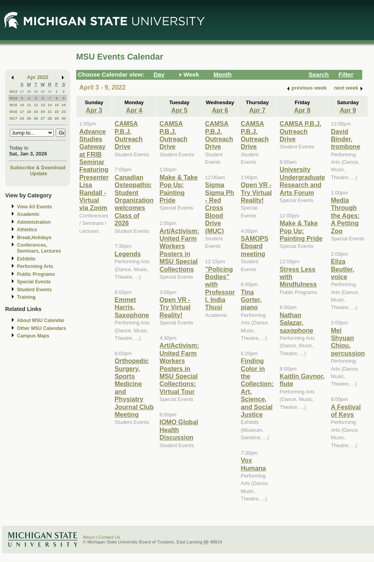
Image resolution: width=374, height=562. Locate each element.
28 (29, 91)
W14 (13, 98)
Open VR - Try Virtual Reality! (175, 307)
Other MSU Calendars (41, 328)
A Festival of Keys (346, 410)
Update (38, 173)
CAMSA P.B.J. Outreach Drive (129, 135)
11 (29, 105)
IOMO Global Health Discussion (178, 429)
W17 (13, 118)
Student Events (34, 289)
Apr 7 (257, 110)
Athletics (27, 229)
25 (29, 118)
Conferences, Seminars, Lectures (39, 248)
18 (29, 111)
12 (36, 105)
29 (36, 91)
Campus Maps (33, 336)
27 (22, 91)
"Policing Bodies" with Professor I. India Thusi (220, 288)
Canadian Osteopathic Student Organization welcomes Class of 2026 (134, 200)
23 (64, 111)
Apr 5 (179, 110)
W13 (13, 91)
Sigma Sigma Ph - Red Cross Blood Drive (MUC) (219, 207)
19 (36, 111)
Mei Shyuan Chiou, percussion (348, 342)
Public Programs (36, 274)
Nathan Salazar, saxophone (296, 322)
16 (64, 105)
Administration (33, 222)
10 (22, 105)
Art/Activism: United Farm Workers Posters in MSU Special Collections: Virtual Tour (179, 368)
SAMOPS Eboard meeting (254, 246)
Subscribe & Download (37, 167)
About (89, 537)
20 (43, 111)
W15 (13, 105)
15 (56, 105)
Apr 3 (94, 110)
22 (56, 111)
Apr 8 (302, 110)
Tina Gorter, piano (251, 299)
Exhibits (26, 259)
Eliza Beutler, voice (342, 269)
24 (22, 118)
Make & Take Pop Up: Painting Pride (178, 189)
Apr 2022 (38, 77)
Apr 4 (134, 110)
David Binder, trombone (346, 139)
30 (43, 91)
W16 (13, 111)
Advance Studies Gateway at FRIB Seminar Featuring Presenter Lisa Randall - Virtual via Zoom (94, 170)
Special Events (33, 282)
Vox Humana (253, 464)
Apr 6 (220, 110)
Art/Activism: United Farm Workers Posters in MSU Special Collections (179, 250)
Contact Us (109, 537)
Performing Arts (35, 266)
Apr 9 (348, 110)
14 (50, 105)
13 (43, 105)
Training (26, 297)
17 (22, 111)
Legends (128, 253)
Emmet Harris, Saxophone (132, 307)
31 (50, 91)
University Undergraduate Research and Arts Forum (302, 181)
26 (36, 118)
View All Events (34, 207)
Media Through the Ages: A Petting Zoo (345, 215)
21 (50, 111)
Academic (28, 214)
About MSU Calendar (40, 320)
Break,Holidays (34, 237)
